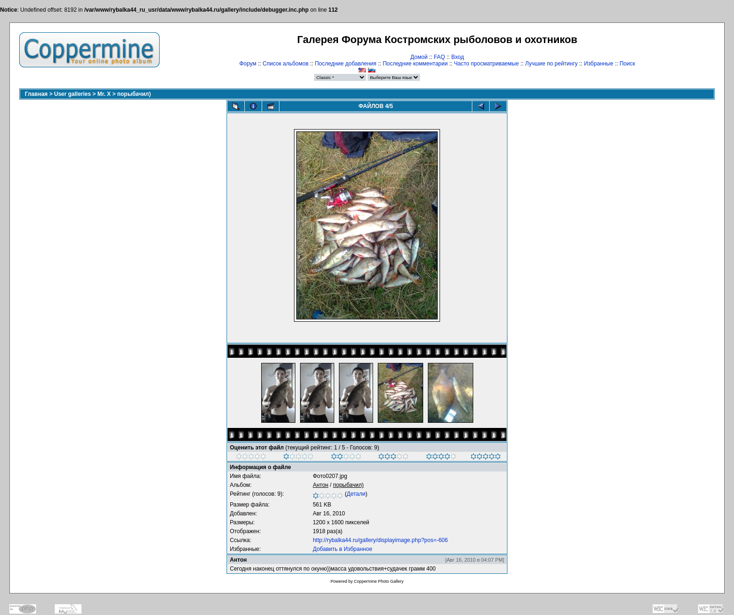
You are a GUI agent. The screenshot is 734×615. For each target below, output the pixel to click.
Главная (36, 94)
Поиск (627, 63)
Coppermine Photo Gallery (379, 581)
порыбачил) (134, 94)
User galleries (72, 94)
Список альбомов (285, 63)
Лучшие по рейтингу (551, 63)
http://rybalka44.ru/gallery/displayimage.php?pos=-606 (380, 540)
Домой (419, 57)
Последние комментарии (415, 63)
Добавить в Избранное (342, 549)
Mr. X (104, 94)
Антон (320, 485)
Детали (356, 494)
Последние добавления (345, 63)
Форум (247, 63)
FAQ (439, 57)
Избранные (598, 63)
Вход (457, 57)
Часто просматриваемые (486, 63)
